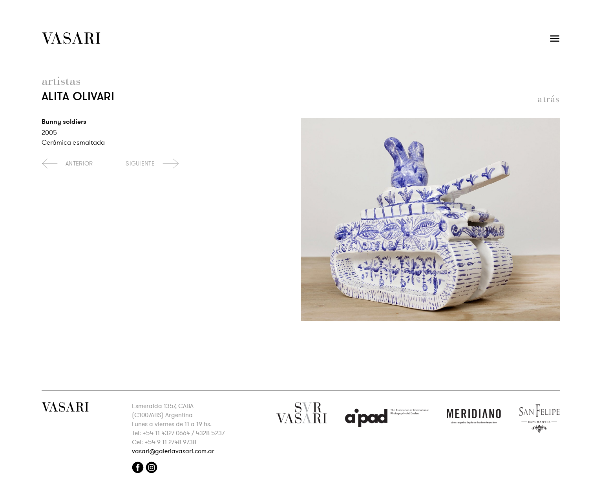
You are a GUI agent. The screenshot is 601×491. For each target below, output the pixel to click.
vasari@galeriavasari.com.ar (173, 451)
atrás (548, 99)
